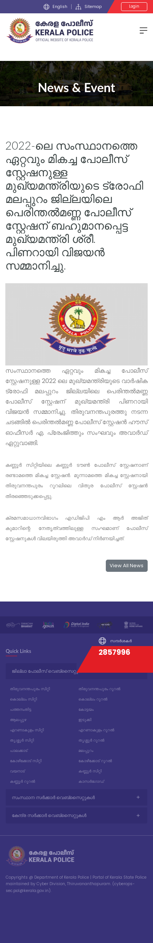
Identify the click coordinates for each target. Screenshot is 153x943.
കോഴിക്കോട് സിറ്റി (25, 761)
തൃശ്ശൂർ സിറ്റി (22, 740)
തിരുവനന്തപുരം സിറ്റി (30, 689)
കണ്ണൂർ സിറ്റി (90, 771)
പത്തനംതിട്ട (20, 709)
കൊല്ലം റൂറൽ (92, 699)
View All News (126, 565)
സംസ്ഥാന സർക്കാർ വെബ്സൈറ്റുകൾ (53, 797)
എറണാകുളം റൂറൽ (96, 730)
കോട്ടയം (86, 709)
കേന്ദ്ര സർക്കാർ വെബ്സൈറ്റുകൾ (49, 815)
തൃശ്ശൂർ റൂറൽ (91, 740)
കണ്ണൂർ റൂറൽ (22, 781)
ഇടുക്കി (84, 720)
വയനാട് (17, 771)
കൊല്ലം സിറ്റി (23, 699)
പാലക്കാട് (18, 750)
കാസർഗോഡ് (91, 781)
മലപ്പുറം (85, 750)
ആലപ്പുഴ (18, 720)
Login (134, 6)
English (55, 7)
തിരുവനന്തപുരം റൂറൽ (99, 689)
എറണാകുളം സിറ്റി (27, 730)
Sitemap (88, 7)
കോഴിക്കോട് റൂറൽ (95, 761)
